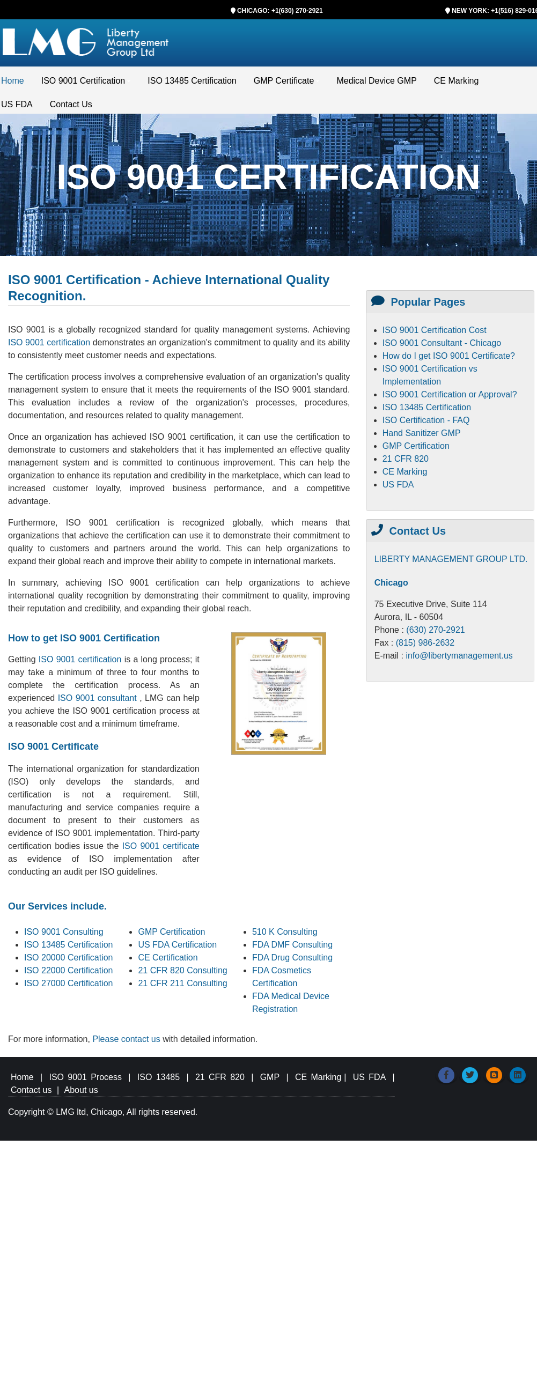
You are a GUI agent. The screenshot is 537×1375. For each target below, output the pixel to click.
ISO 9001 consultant (99, 700)
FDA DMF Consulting (292, 946)
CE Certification (167, 959)
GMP (269, 1079)
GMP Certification (171, 933)
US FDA (17, 106)
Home (12, 82)
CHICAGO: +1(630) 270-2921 (280, 10)
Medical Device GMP (376, 82)
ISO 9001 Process (85, 1079)
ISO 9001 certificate (161, 848)
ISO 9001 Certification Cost (434, 332)
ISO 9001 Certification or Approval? (449, 396)
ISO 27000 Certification (68, 985)
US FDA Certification (177, 946)
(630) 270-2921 (435, 632)
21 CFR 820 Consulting (182, 972)
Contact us (31, 1092)
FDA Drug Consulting (292, 959)
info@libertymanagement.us (459, 657)
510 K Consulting (285, 933)
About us (81, 1092)
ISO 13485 (158, 1079)
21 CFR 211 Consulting (182, 985)
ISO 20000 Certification (68, 959)
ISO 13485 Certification (192, 82)
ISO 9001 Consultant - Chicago (441, 345)
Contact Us (71, 106)
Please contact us (127, 1041)
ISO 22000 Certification (68, 972)
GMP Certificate (284, 82)
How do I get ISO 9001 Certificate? (448, 358)
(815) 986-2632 (425, 644)
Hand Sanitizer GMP (421, 435)
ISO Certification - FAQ (426, 422)
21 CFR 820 (405, 460)
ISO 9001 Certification (83, 82)
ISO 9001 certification (49, 344)
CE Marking (456, 82)
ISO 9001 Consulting (64, 933)
